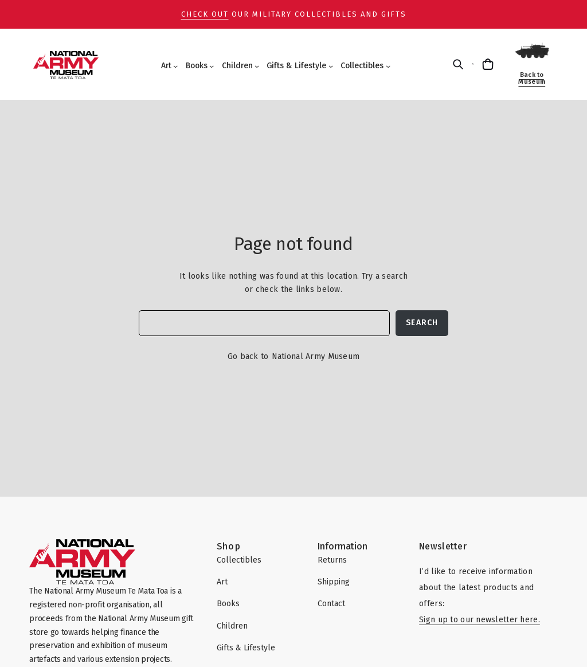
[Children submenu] (257, 66)
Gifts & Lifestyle (296, 66)
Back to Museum (531, 78)
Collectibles (362, 66)
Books (197, 66)
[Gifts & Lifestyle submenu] (330, 66)
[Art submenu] (175, 66)
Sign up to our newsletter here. (479, 620)
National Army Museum (316, 356)
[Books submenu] (211, 66)
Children (237, 66)
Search (422, 322)
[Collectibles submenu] (388, 66)
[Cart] (489, 64)
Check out (205, 14)
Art (166, 66)
